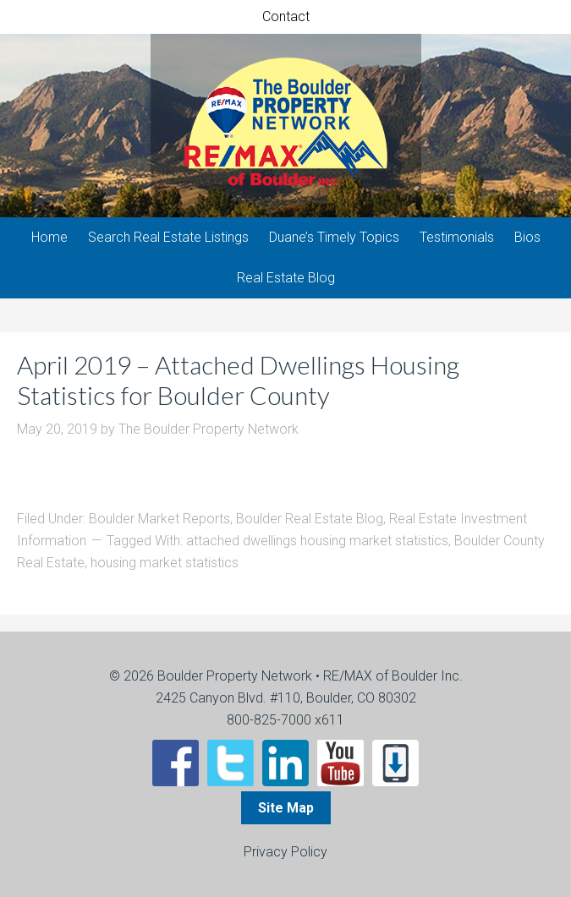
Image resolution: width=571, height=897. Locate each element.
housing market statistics (165, 563)
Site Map (286, 808)
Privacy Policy (285, 852)
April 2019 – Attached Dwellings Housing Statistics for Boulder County (238, 379)
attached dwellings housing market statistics (317, 541)
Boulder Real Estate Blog (309, 519)
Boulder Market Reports (159, 519)
